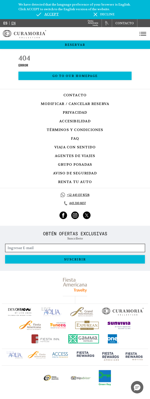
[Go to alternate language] (47, 14)
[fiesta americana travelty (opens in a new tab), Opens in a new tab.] (75, 285)
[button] (137, 387)
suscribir (75, 259)
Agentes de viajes (75, 155)
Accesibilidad (75, 121)
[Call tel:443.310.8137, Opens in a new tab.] (75, 203)
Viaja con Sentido (75, 147)
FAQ (75, 138)
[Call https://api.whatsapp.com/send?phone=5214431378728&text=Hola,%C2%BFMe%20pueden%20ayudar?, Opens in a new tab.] (75, 195)
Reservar (75, 45)
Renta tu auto (75, 181)
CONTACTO (124, 23)
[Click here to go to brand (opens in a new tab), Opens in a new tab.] (19, 311)
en (13, 23)
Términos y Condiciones (75, 129)
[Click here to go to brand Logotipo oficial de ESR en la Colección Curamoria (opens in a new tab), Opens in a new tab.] (51, 378)
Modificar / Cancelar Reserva (75, 103)
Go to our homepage (75, 76)
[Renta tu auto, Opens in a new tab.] (107, 23)
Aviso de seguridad (75, 173)
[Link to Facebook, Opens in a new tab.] (63, 215)
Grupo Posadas (75, 164)
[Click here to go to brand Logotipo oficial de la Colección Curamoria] (123, 311)
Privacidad (75, 112)
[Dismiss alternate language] (104, 14)
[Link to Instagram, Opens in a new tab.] (75, 215)
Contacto (75, 95)
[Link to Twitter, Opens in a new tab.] (87, 215)
